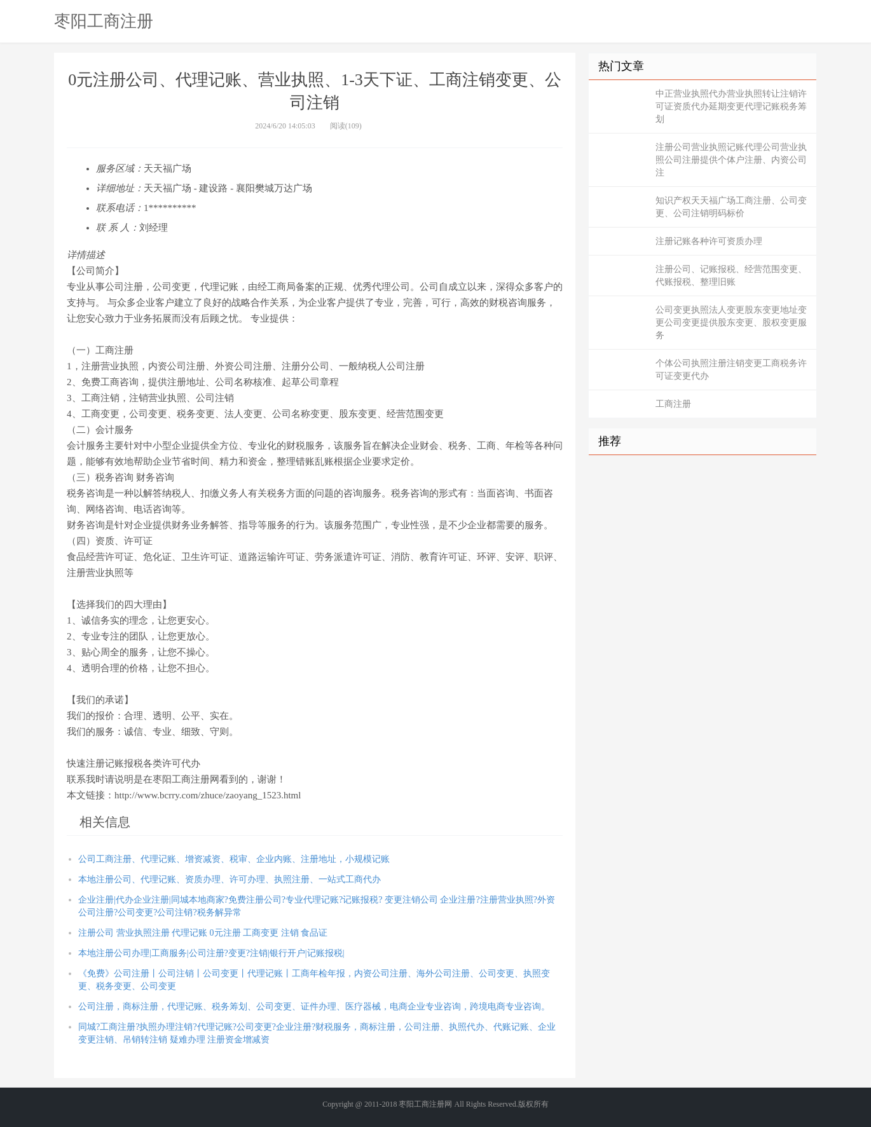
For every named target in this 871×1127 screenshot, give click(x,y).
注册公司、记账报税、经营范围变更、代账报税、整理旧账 (731, 275)
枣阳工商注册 (103, 21)
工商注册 (673, 404)
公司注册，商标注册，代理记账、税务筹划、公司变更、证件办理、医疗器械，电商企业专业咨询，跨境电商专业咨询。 (314, 1006)
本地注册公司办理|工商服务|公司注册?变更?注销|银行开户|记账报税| (211, 953)
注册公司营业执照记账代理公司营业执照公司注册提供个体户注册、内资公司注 (731, 159)
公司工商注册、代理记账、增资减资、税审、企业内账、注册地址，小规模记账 (234, 859)
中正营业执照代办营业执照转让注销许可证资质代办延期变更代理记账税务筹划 (731, 106)
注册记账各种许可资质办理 (708, 241)
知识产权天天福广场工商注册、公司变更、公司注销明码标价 (731, 207)
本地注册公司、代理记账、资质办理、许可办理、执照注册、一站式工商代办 (229, 879)
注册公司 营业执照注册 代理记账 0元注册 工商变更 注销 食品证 (202, 933)
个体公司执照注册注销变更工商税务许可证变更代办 (731, 370)
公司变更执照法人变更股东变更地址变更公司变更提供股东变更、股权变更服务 (731, 322)
